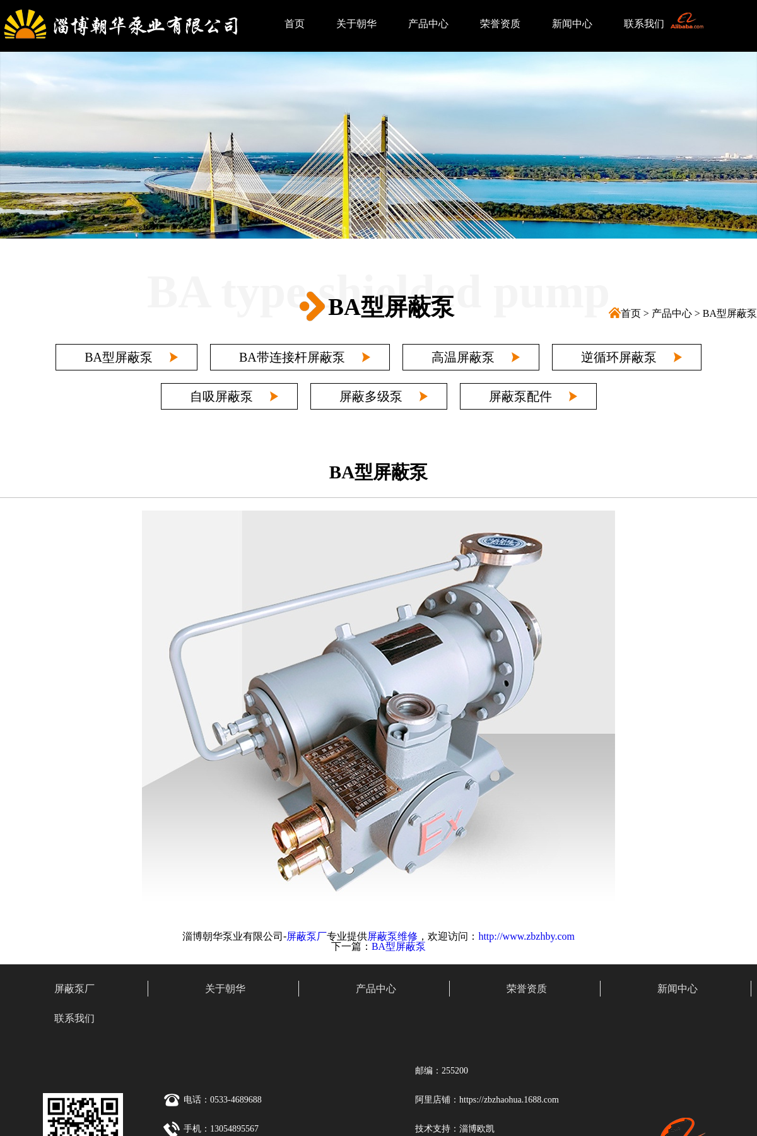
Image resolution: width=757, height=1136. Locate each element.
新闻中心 (572, 23)
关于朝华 (356, 23)
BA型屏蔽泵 (730, 313)
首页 (295, 23)
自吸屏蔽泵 (221, 396)
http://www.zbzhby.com (526, 936)
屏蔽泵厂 (306, 936)
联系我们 (644, 23)
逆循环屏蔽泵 (619, 357)
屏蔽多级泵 (370, 396)
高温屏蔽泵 (463, 357)
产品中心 (428, 23)
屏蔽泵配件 (520, 396)
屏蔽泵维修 (392, 936)
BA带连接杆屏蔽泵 (292, 357)
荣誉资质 (500, 23)
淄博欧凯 (477, 1128)
